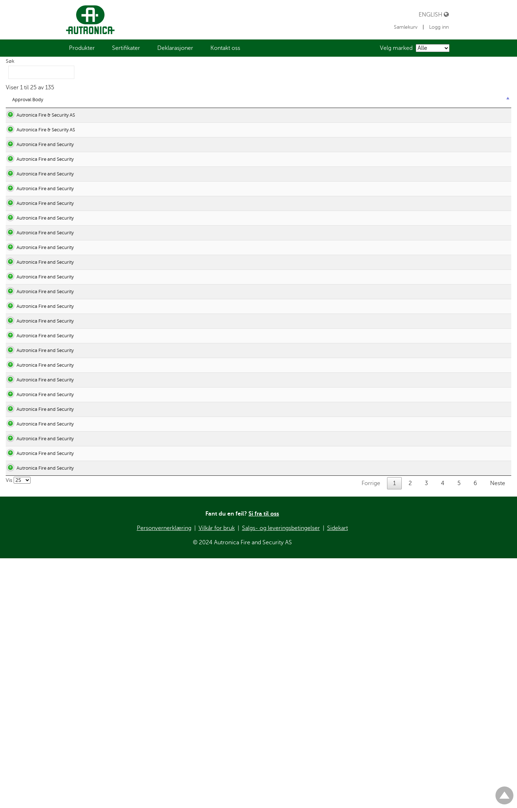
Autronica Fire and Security (37, 213)
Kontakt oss (225, 48)
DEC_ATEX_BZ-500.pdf (160, 400)
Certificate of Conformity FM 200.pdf (174, 283)
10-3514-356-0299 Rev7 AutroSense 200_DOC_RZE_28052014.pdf (207, 260)
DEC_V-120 (147, 330)
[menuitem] (82, 48)
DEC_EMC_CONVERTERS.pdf (166, 618)
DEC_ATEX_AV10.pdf (157, 370)
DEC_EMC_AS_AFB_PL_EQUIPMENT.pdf (179, 548)
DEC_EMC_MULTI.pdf (158, 711)
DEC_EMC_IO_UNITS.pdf (162, 688)
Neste (497, 759)
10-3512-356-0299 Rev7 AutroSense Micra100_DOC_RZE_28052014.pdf (212, 236)
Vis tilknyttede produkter (468, 149)
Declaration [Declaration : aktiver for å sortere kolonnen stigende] (150, 99)
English (434, 14)
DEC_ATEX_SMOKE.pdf (160, 501)
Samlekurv (406, 27)
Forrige (371, 759)
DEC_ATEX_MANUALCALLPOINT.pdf (174, 446)
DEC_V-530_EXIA (154, 298)
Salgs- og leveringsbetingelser (281, 803)
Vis (18, 755)
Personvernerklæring (164, 803)
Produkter (82, 48)
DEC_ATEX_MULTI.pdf (159, 478)
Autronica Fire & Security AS (38, 115)
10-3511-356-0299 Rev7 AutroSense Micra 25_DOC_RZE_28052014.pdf (211, 213)
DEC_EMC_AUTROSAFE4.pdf (166, 595)
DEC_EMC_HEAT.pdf (157, 641)
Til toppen (504, 792)
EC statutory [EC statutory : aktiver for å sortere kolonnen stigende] (104, 99)
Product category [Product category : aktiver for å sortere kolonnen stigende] (458, 99)
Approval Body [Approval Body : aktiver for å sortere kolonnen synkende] (27, 99)
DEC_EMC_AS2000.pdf (160, 525)
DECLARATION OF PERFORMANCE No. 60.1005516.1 (191, 164)
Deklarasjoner (175, 48)
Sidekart (337, 803)
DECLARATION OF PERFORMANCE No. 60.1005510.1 (191, 115)
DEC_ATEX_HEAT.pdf (158, 423)
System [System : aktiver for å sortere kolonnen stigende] (338, 99)
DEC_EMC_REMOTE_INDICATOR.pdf (175, 735)
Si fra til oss (263, 789)
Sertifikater (126, 48)
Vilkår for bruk (217, 803)
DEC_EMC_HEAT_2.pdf (160, 665)
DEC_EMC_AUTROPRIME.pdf (166, 571)
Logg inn (439, 27)
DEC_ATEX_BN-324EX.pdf (163, 385)
